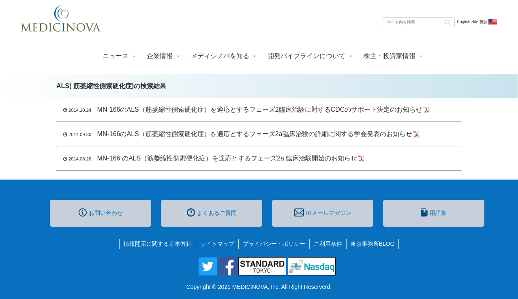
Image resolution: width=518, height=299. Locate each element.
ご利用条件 (328, 243)
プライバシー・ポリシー (274, 243)
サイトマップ (217, 243)
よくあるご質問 (212, 212)
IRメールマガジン (322, 212)
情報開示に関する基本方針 (158, 243)
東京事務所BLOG (373, 243)
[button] (447, 21)
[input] (418, 22)
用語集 (434, 212)
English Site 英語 (477, 22)
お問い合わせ (101, 212)
